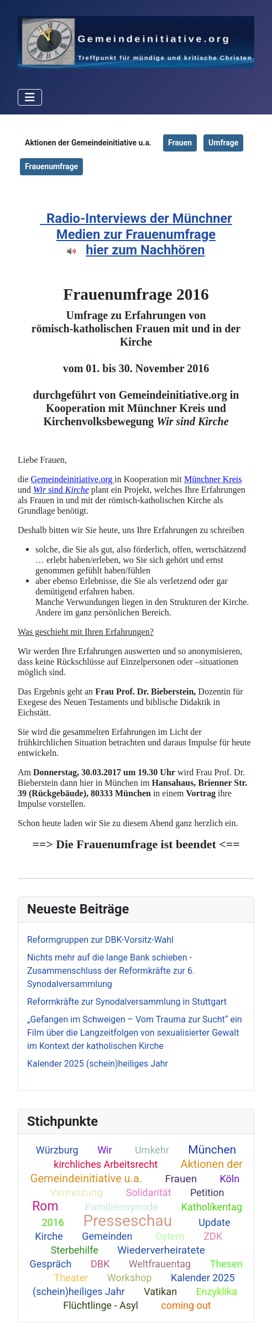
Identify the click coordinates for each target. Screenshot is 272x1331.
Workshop (129, 1277)
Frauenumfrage (51, 166)
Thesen (226, 1264)
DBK (100, 1264)
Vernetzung (76, 1192)
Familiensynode (122, 1206)
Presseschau (127, 1221)
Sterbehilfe (74, 1250)
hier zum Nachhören (145, 250)
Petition (207, 1192)
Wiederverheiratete (161, 1250)
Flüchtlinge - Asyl (100, 1305)
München (212, 1149)
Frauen (181, 1178)
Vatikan (160, 1291)
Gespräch (50, 1264)
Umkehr (152, 1150)
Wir (104, 1150)
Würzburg (57, 1150)
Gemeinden (107, 1236)
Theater (71, 1277)
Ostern (170, 1236)
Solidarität (148, 1192)
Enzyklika (216, 1291)
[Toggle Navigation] (30, 97)
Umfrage (223, 142)
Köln (229, 1178)
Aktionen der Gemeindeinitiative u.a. (136, 1171)
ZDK (212, 1236)
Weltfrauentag (160, 1264)
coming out (186, 1305)
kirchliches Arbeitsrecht (106, 1164)
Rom (45, 1206)
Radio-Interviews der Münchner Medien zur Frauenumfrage (139, 226)
